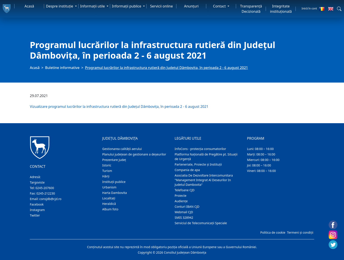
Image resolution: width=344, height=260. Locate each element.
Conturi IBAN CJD (187, 206)
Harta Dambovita (114, 193)
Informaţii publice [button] (127, 6)
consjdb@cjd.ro (50, 199)
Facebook (37, 204)
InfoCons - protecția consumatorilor (200, 149)
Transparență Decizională (251, 9)
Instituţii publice (113, 182)
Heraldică (109, 204)
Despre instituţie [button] (60, 6)
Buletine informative (62, 67)
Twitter (35, 215)
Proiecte (180, 195)
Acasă (29, 6)
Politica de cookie (272, 232)
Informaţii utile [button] (93, 6)
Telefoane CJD (184, 190)
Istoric (106, 165)
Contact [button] (220, 6)
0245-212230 (45, 193)
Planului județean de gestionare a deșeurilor (134, 154)
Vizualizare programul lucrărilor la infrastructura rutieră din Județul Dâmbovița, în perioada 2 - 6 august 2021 (119, 106)
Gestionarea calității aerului (122, 149)
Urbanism (109, 187)
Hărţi (105, 176)
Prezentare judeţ (114, 160)
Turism (107, 171)
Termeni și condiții (300, 232)
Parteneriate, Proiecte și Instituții (198, 164)
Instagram (37, 210)
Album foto (110, 209)
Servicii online (161, 6)
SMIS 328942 (184, 217)
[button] (339, 9)
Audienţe (181, 201)
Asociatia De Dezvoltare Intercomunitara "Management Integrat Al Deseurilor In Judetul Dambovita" (204, 180)
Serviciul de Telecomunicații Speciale (201, 223)
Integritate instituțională (281, 9)
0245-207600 (45, 188)
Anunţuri (191, 6)
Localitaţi (108, 198)
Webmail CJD (184, 212)
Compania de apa (187, 170)
